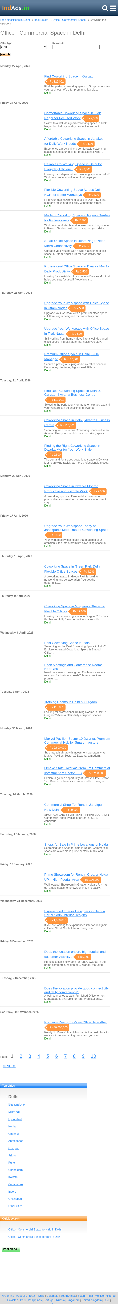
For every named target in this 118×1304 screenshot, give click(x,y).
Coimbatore (15, 1184)
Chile (41, 1295)
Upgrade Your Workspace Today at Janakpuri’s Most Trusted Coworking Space (76, 528)
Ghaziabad (15, 1198)
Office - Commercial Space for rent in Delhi (34, 1236)
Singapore (73, 1300)
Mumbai (14, 1112)
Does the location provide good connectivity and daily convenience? (76, 990)
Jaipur (12, 1155)
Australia (21, 1295)
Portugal (49, 1300)
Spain (81, 1295)
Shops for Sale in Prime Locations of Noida (76, 844)
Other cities (15, 1206)
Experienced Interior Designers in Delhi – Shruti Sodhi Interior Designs (74, 913)
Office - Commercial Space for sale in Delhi (35, 1229)
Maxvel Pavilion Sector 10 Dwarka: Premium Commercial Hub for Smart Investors (77, 740)
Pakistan (12, 1300)
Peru (23, 1300)
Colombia (52, 1295)
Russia (60, 1300)
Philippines (35, 1300)
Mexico (99, 1295)
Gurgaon (13, 1148)
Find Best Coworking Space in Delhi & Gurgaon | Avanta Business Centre (72, 392)
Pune (11, 1162)
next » (9, 1065)
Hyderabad (15, 1119)
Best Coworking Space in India (67, 643)
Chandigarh (15, 1169)
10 (93, 1056)
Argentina (8, 1295)
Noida (12, 1126)
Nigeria (110, 1295)
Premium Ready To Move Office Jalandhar (75, 1022)
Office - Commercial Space (69, 19)
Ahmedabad (15, 1140)
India (90, 1295)
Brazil (32, 1295)
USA (106, 1300)
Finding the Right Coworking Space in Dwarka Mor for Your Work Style (72, 447)
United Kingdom (92, 1300)
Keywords (58, 43)
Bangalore (16, 1104)
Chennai (13, 1133)
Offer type (6, 43)
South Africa (68, 1295)
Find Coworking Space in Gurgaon (69, 76)
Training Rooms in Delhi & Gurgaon (70, 702)
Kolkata (13, 1177)
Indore (12, 1191)
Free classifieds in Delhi (15, 19)
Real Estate (41, 19)
